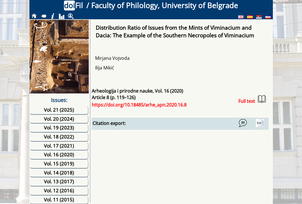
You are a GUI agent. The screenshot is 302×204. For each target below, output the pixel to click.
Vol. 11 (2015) (59, 199)
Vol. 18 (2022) (59, 136)
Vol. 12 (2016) (59, 190)
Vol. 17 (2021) (59, 146)
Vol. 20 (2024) (59, 119)
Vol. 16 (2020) (59, 154)
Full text (252, 99)
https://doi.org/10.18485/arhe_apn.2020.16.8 (139, 105)
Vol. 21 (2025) (59, 110)
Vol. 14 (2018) (59, 172)
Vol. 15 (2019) (59, 163)
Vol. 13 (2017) (59, 181)
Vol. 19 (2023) (59, 127)
